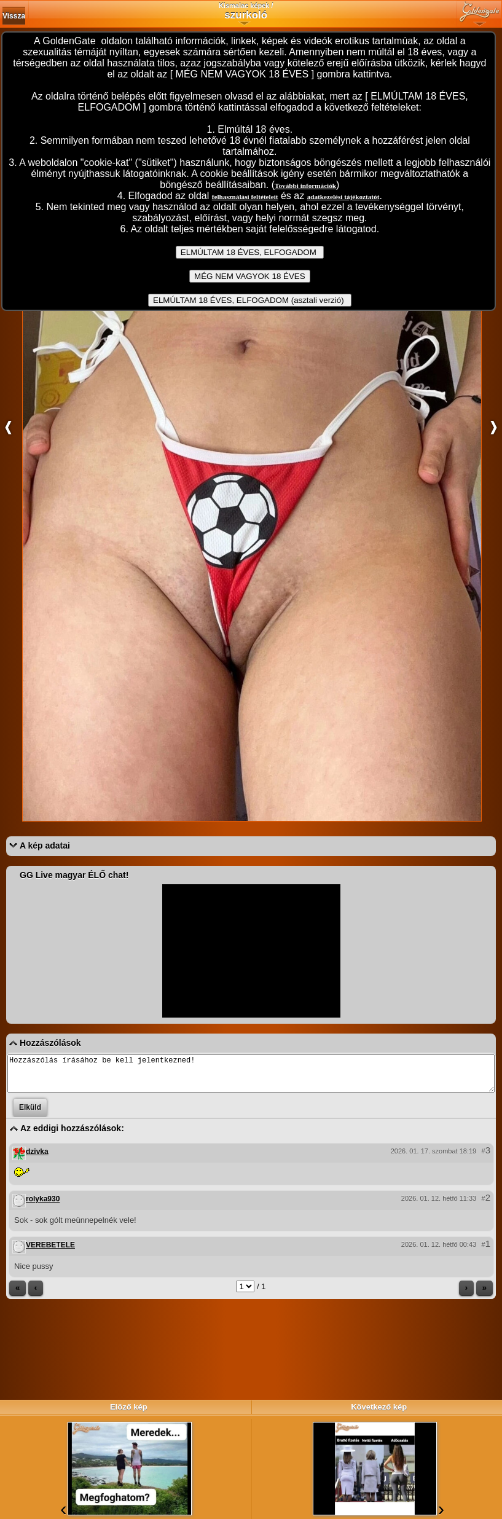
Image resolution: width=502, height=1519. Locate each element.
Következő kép (379, 1406)
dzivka (37, 1159)
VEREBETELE (50, 1252)
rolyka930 (43, 1206)
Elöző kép (128, 1406)
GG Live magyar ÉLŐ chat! (74, 875)
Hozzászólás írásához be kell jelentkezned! (251, 1077)
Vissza (13, 16)
